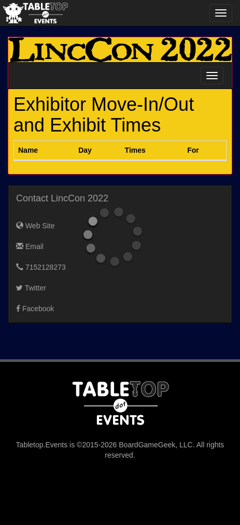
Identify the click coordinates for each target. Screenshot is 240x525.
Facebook (35, 308)
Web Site (35, 226)
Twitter (31, 288)
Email (30, 246)
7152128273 (41, 267)
